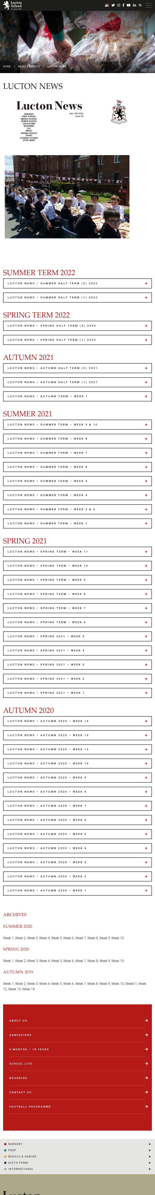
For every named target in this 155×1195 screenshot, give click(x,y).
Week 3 (32, 938)
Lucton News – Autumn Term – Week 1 (48, 396)
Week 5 (56, 938)
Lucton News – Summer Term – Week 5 (48, 481)
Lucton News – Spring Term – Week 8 (47, 594)
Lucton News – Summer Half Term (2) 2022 (53, 283)
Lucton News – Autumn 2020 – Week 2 (47, 876)
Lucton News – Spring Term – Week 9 (47, 579)
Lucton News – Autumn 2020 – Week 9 (47, 777)
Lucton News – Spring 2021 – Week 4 (46, 650)
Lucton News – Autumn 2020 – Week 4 (47, 848)
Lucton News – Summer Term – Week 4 (48, 495)
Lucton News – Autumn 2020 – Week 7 (47, 805)
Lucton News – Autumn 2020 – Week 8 (47, 791)
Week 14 (28, 989)
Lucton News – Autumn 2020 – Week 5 (47, 834)
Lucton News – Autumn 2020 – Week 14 (48, 721)
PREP (12, 1150)
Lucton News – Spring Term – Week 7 (47, 608)
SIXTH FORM (18, 1162)
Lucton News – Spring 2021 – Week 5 (46, 636)
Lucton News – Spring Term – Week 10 (48, 565)
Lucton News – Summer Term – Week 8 (48, 438)
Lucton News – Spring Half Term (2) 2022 (52, 325)
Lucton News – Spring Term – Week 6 (47, 622)
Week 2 (20, 938)
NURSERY (15, 1144)
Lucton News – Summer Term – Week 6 (48, 466)
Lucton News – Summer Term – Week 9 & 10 (53, 424)
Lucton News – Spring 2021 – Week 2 (46, 678)
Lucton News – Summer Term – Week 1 (48, 523)
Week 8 (92, 938)
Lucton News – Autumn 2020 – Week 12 (48, 749)
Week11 (131, 984)
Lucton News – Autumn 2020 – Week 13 (48, 735)
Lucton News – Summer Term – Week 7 (48, 452)
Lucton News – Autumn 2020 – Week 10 (48, 763)
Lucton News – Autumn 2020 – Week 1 (47, 890)
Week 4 (44, 938)
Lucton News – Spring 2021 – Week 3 (46, 664)
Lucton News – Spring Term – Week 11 (48, 551)
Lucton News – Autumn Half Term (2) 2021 (53, 368)
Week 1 (8, 938)
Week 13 (14, 989)
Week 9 (104, 938)
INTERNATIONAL (21, 1168)
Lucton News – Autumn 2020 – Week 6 (47, 819)
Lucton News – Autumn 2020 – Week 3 (47, 862)
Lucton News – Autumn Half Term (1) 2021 (53, 382)
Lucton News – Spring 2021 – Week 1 (46, 692)
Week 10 (117, 938)
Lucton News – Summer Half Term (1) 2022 (53, 297)
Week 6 (68, 938)
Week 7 (80, 938)
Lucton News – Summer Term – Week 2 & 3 (51, 509)
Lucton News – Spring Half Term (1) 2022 (52, 339)
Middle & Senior (22, 1156)
